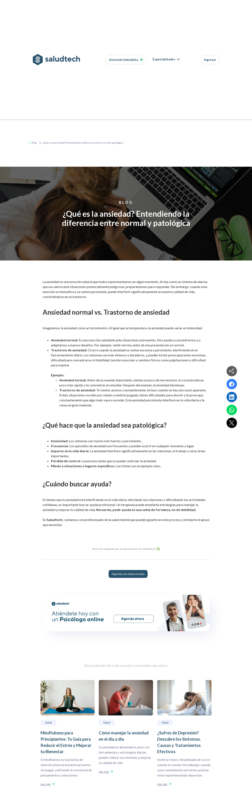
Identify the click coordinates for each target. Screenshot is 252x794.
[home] (56, 59)
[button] (166, 59)
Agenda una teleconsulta (128, 574)
